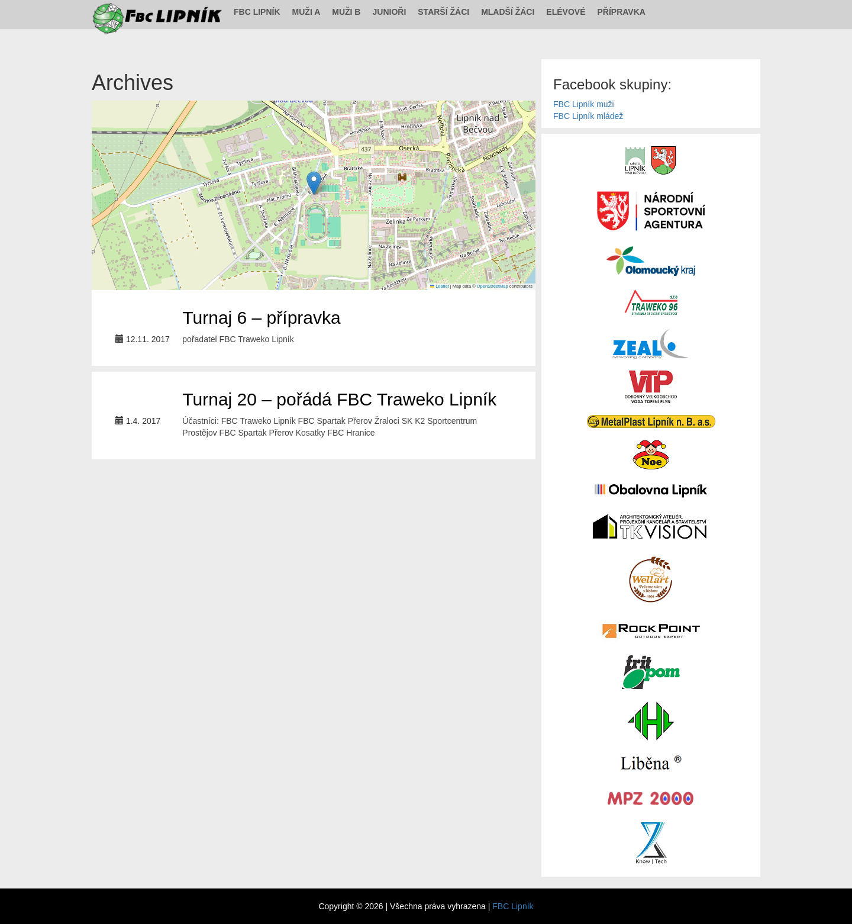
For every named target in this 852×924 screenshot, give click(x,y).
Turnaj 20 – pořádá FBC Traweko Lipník (339, 399)
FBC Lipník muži (583, 104)
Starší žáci (443, 12)
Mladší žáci (507, 12)
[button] (313, 183)
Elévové (565, 12)
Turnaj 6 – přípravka (261, 317)
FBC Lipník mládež (588, 116)
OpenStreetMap (492, 286)
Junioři (389, 12)
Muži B (346, 12)
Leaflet (439, 286)
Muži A (306, 12)
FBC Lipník (257, 12)
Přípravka (622, 12)
